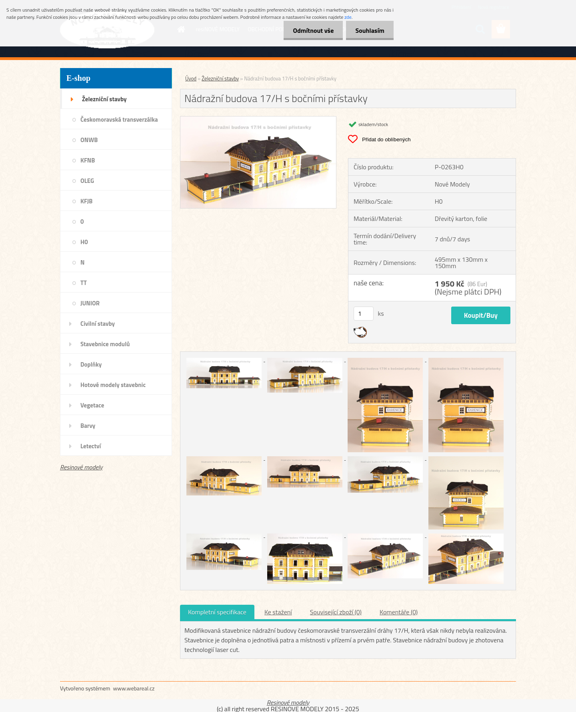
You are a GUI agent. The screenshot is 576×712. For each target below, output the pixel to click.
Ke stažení (278, 612)
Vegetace (92, 405)
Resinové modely (81, 467)
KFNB (87, 160)
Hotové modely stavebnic (113, 384)
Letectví (90, 446)
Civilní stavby (97, 323)
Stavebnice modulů (105, 344)
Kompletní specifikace (217, 612)
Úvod (190, 78)
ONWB (89, 139)
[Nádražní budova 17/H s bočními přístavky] (258, 119)
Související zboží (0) (336, 612)
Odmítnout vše (311, 30)
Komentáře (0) (399, 612)
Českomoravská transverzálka (119, 119)
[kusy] (364, 314)
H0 (84, 242)
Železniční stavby (104, 99)
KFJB (86, 201)
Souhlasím (369, 30)
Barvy (87, 425)
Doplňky (91, 364)
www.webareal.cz (134, 688)
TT (83, 282)
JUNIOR (90, 303)
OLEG (87, 180)
